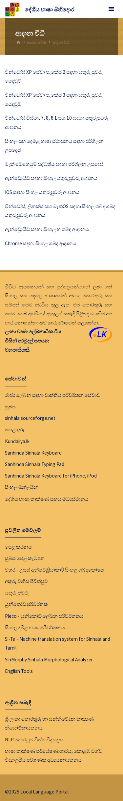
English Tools (19, 671)
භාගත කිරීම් (37, 42)
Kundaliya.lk (17, 441)
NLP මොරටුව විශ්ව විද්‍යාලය (34, 739)
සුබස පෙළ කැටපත (25, 558)
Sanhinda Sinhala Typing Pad (34, 464)
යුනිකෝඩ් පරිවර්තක (26, 604)
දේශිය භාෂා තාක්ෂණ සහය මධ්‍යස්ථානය (47, 499)
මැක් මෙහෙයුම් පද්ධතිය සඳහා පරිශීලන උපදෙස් (54, 164)
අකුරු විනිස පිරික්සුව (26, 581)
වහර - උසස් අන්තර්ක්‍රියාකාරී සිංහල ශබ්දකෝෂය (54, 570)
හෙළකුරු (14, 429)
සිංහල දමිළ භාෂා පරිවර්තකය (35, 627)
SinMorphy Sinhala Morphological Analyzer (49, 659)
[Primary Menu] (111, 9)
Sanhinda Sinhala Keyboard (33, 453)
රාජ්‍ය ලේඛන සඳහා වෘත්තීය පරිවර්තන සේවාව (52, 395)
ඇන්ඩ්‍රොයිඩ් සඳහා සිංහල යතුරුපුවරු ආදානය (51, 178)
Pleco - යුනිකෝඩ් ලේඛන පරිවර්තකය (44, 616)
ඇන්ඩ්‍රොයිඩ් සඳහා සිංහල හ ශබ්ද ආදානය (47, 229)
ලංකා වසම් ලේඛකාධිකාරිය (33, 331)
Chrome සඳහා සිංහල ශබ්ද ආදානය (40, 243)
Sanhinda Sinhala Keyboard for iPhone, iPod (51, 476)
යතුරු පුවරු (17, 593)
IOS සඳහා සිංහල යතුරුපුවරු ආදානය (42, 192)
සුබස (10, 406)
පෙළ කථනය (18, 547)
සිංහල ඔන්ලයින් (21, 487)
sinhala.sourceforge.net (30, 418)
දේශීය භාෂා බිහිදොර (49, 9)
